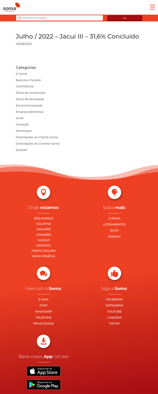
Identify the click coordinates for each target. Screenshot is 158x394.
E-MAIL (43, 299)
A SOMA (114, 218)
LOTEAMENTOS (114, 224)
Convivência (25, 86)
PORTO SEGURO (43, 251)
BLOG (114, 230)
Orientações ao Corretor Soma (38, 143)
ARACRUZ (43, 245)
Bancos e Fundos (28, 80)
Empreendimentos (29, 112)
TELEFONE (44, 317)
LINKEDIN (114, 317)
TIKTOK (114, 323)
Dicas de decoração (30, 99)
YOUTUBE (114, 311)
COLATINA (43, 224)
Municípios (24, 131)
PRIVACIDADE (43, 323)
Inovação (22, 124)
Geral (19, 118)
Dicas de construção (30, 93)
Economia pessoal (29, 105)
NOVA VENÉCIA (43, 256)
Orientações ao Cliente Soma (37, 137)
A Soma (21, 74)
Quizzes (21, 150)
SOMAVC (114, 236)
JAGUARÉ (44, 229)
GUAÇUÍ (43, 240)
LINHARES (43, 235)
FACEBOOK (114, 299)
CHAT (44, 305)
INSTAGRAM (114, 305)
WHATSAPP (43, 311)
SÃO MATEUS (43, 218)
